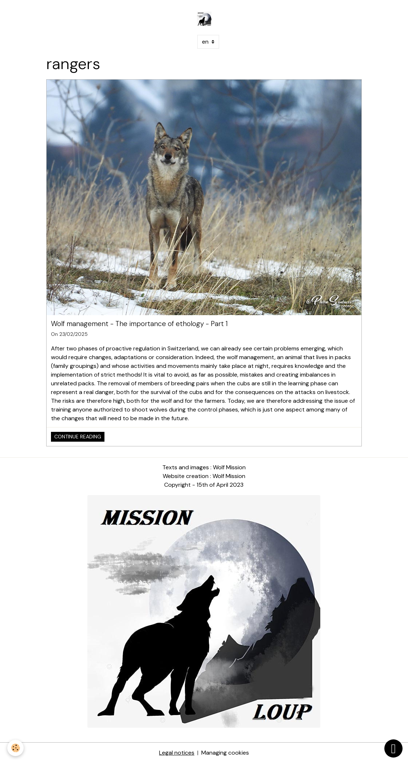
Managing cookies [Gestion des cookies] (225, 752)
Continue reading (77, 436)
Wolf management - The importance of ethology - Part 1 (139, 323)
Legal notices (176, 752)
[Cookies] (15, 748)
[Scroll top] (393, 748)
